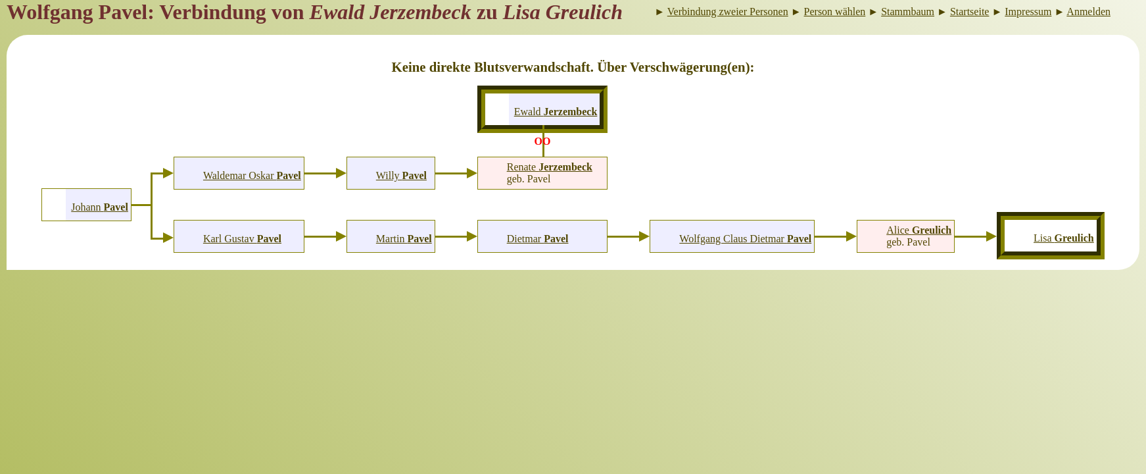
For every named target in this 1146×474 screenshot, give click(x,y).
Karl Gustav (242, 238)
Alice (918, 230)
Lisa (1064, 238)
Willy (401, 175)
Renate (549, 166)
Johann (99, 207)
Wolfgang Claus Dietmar (745, 238)
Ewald (556, 111)
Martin (404, 238)
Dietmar (538, 238)
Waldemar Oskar (252, 175)
